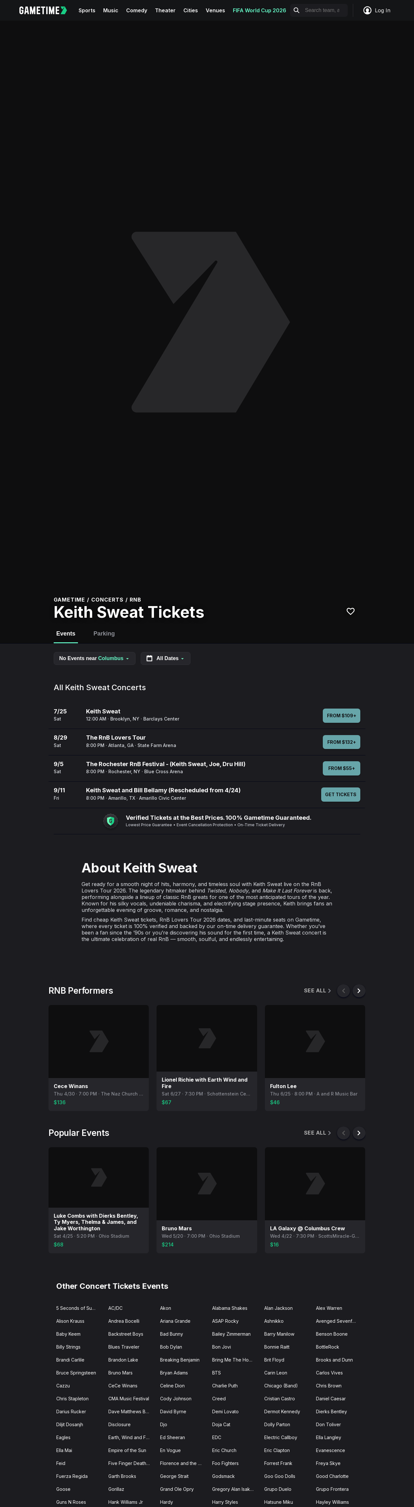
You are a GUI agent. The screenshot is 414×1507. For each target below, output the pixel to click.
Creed (219, 1398)
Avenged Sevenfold (337, 1321)
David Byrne (173, 1411)
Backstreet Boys (125, 1334)
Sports (87, 10)
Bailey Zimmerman (231, 1334)
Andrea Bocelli (123, 1321)
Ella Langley (328, 1437)
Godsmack (223, 1476)
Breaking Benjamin (180, 1360)
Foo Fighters (225, 1463)
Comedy (136, 10)
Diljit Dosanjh (69, 1424)
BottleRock (327, 1347)
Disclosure (119, 1424)
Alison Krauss (70, 1321)
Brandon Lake (123, 1360)
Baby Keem (68, 1334)
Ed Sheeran (172, 1437)
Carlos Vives (329, 1372)
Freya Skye (328, 1463)
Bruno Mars (120, 1372)
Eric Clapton (277, 1450)
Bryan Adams (174, 1372)
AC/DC (115, 1308)
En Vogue (170, 1450)
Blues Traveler (123, 1347)
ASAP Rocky (225, 1321)
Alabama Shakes (229, 1308)
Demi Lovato (225, 1411)
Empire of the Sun (127, 1450)
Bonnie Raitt (276, 1347)
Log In (376, 10)
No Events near (94, 658)
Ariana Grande (175, 1321)
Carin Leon (275, 1372)
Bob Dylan (171, 1347)
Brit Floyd (274, 1360)
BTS (216, 1372)
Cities (190, 10)
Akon (165, 1308)
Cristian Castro (279, 1398)
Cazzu (63, 1385)
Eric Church (224, 1450)
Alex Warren (329, 1308)
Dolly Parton (277, 1424)
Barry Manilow (279, 1334)
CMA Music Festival (128, 1398)
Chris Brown (329, 1385)
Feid (60, 1463)
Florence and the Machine (183, 1463)
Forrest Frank (278, 1463)
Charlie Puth (225, 1385)
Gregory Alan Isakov (234, 1489)
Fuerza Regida (72, 1476)
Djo (163, 1424)
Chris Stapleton (72, 1398)
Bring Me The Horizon (235, 1360)
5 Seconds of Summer (79, 1308)
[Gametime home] (47, 10)
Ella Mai (64, 1450)
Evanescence (330, 1450)
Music (110, 10)
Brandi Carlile (70, 1360)
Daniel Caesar (331, 1398)
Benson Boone (332, 1334)
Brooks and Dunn (334, 1360)
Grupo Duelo (277, 1489)
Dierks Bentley (331, 1411)
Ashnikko (274, 1321)
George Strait (174, 1476)
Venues (215, 10)
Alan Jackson (278, 1308)
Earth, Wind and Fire (129, 1437)
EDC (216, 1437)
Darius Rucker (71, 1411)
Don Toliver (328, 1424)
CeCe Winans (122, 1385)
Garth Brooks (122, 1476)
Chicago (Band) (281, 1385)
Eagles (63, 1437)
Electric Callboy (280, 1437)
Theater (165, 10)
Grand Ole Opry (177, 1489)
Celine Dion (172, 1385)
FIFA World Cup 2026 (259, 10)
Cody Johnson (175, 1398)
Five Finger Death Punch (131, 1463)
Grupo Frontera (332, 1489)
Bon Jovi (221, 1347)
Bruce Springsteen (76, 1372)
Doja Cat (221, 1424)
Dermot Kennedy (282, 1411)
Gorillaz (116, 1489)
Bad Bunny (171, 1334)
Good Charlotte (332, 1476)
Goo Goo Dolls (279, 1476)
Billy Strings (68, 1347)
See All (318, 991)
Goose (63, 1489)
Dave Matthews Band (131, 1411)
